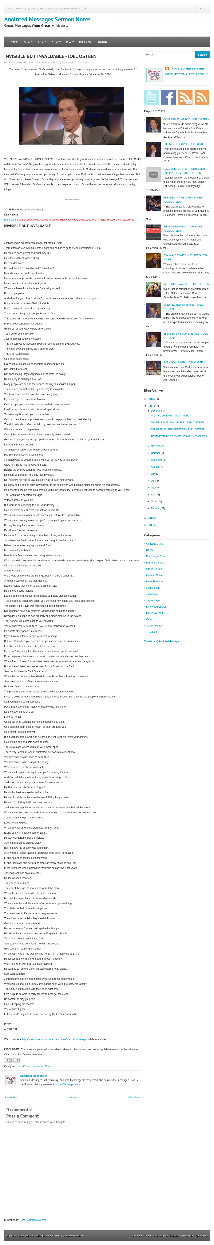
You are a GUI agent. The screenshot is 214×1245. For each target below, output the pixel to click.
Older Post (134, 1097)
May (153, 487)
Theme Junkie (150, 1235)
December (157, 410)
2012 (151, 518)
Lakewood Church (43, 1066)
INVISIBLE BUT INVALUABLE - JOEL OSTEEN (50, 56)
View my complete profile (187, 74)
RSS (202, 97)
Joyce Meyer (153, 600)
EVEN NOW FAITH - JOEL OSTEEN (184, 362)
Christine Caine (154, 543)
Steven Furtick (154, 625)
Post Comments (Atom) (33, 1220)
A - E (26, 43)
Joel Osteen (24, 1066)
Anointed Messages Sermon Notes (47, 19)
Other (149, 619)
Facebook (168, 97)
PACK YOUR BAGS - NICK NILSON (170, 415)
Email (185, 97)
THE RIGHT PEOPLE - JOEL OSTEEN (185, 144)
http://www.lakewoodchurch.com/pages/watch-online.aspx (54, 1039)
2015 (151, 399)
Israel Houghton (155, 581)
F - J (40, 43)
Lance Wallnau (154, 613)
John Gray (152, 594)
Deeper (150, 550)
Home (203, 8)
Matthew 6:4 (11, 219)
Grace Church (154, 568)
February (156, 508)
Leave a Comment (78, 62)
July (153, 473)
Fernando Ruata (155, 562)
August (155, 466)
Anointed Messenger (33, 1075)
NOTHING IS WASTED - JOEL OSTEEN (186, 284)
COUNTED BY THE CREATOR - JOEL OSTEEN (177, 429)
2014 (151, 405)
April (154, 494)
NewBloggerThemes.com (195, 1235)
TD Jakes (151, 631)
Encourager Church (157, 556)
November (157, 446)
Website (102, 41)
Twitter (151, 97)
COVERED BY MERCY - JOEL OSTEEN (186, 119)
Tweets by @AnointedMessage (161, 641)
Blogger (79, 1235)
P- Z (68, 43)
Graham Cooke (154, 575)
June (154, 480)
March (155, 501)
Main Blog (85, 41)
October (156, 453)
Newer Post (11, 1097)
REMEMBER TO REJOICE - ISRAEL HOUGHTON (178, 436)
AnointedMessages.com (66, 1084)
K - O (54, 43)
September (157, 459)
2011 (151, 525)
